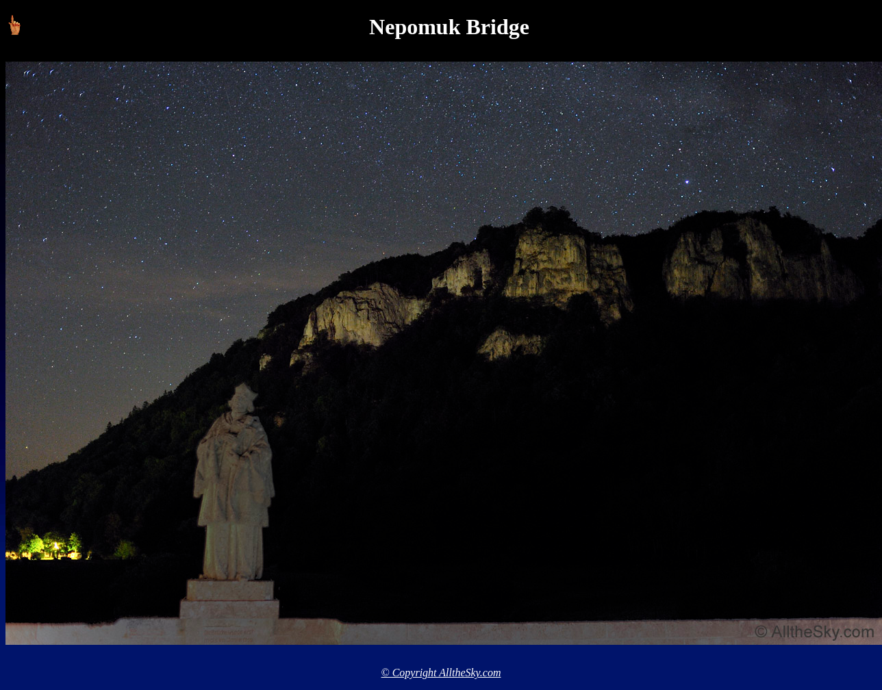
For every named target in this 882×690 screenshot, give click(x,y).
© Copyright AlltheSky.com (441, 672)
